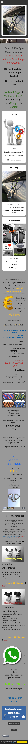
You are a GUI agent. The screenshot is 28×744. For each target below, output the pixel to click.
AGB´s (14, 730)
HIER (18, 440)
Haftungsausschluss (14, 723)
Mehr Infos (12, 742)
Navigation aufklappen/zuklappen (14, 2)
